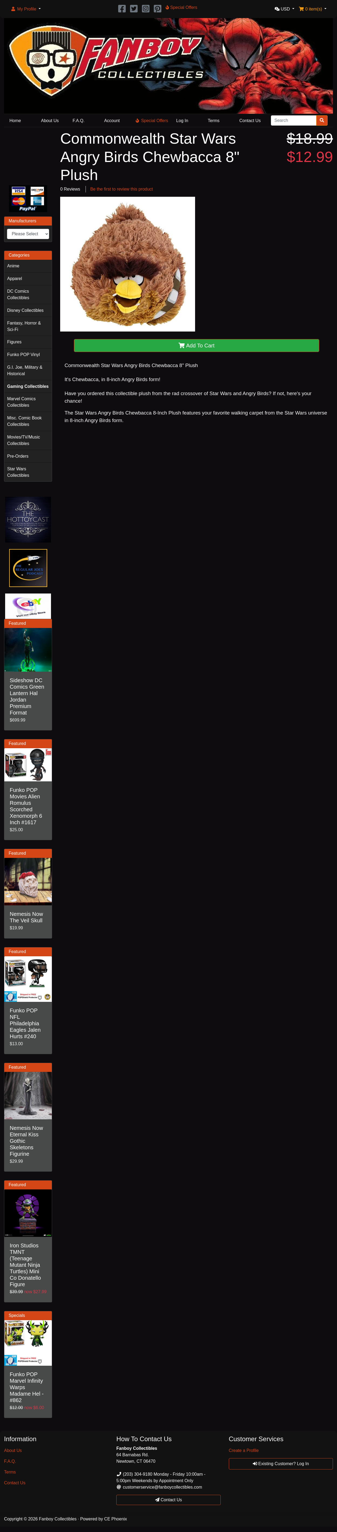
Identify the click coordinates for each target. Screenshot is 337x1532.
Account (112, 120)
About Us (50, 120)
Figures (14, 342)
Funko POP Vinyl (23, 354)
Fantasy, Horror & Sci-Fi (24, 326)
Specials (17, 1315)
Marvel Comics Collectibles (21, 402)
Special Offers (152, 120)
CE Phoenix (115, 1519)
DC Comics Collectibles (18, 294)
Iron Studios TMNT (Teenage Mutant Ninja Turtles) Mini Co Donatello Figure (25, 1265)
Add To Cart (197, 346)
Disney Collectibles (25, 310)
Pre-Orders (17, 456)
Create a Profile (244, 1450)
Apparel (14, 278)
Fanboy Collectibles (58, 1519)
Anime (13, 266)
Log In (182, 120)
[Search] (293, 120)
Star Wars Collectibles (18, 472)
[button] (25, 9)
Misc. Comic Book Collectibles (24, 421)
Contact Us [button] (168, 1500)
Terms (214, 120)
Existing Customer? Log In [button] (281, 1463)
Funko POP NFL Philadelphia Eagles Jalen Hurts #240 (25, 1023)
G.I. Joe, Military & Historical (24, 370)
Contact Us (250, 120)
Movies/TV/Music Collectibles (23, 440)
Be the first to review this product (121, 189)
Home (15, 120)
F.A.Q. (78, 120)
